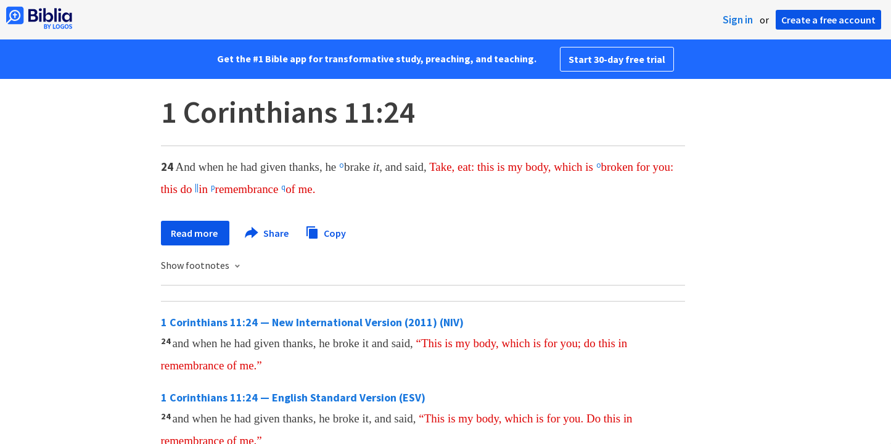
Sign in (738, 20)
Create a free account (828, 20)
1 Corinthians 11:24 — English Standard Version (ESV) (293, 397)
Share (267, 233)
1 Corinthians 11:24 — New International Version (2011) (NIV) (312, 322)
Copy (325, 231)
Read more (195, 233)
